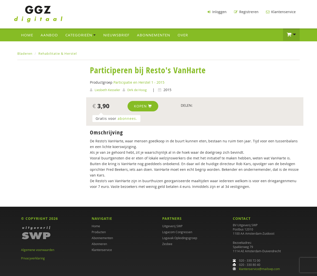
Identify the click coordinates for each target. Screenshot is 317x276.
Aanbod (49, 34)
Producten (99, 232)
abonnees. (127, 118)
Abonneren (99, 244)
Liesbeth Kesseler (107, 90)
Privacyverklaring (33, 258)
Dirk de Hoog (137, 90)
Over (183, 34)
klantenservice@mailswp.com (259, 269)
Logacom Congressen (177, 232)
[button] (291, 34)
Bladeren (24, 53)
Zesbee (167, 244)
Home (27, 34)
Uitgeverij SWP (172, 226)
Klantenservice (281, 11)
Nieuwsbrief (116, 34)
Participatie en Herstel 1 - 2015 (138, 82)
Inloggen (217, 11)
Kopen (143, 106)
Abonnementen (153, 34)
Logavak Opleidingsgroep (179, 238)
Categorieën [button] (80, 34)
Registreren (246, 11)
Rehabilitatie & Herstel (57, 53)
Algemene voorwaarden (37, 250)
